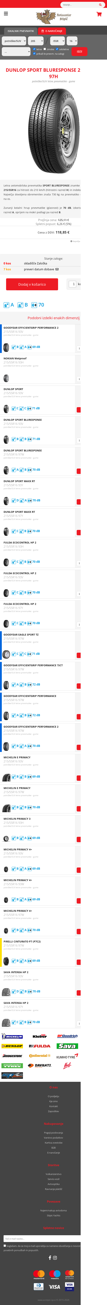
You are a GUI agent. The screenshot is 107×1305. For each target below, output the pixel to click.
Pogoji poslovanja (53, 1132)
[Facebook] (50, 1257)
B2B (53, 1147)
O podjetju (53, 1096)
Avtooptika (54, 1184)
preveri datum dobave (41, 269)
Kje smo (53, 1101)
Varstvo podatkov (53, 1137)
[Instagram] (55, 1257)
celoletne (62, 49)
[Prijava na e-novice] (98, 1238)
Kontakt (53, 1106)
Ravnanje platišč (53, 1189)
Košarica (98, 14)
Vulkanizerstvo (53, 1174)
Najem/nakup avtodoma (53, 1210)
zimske (49, 49)
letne (37, 49)
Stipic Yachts (53, 1215)
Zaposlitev (53, 1111)
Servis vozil (53, 1179)
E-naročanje (52, 31)
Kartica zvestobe (53, 1142)
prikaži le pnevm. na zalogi (50, 53)
